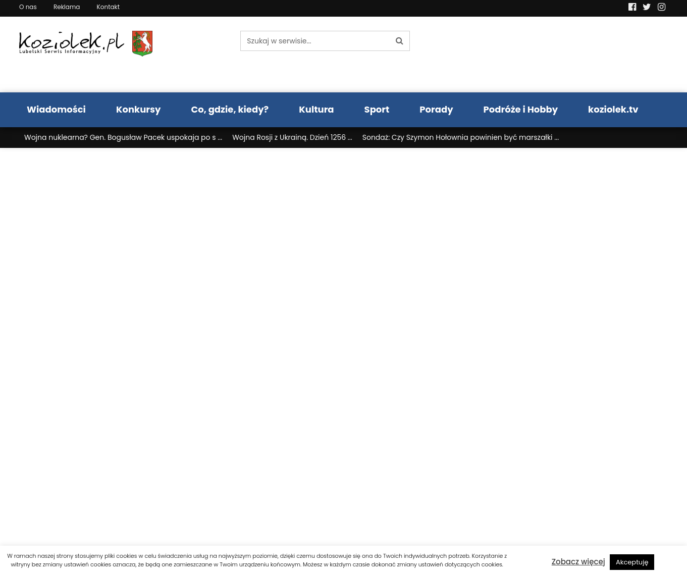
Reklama (67, 7)
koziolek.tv (613, 109)
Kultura (316, 109)
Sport (377, 109)
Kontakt (108, 7)
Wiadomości (56, 109)
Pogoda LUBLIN (592, 54)
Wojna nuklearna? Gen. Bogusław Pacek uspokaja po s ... (123, 137)
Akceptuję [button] (632, 562)
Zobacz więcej (578, 561)
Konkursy (138, 109)
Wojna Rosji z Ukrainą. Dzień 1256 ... (292, 137)
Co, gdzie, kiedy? (230, 109)
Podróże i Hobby (521, 109)
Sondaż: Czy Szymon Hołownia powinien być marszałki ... (460, 137)
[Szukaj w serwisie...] (315, 41)
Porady (436, 109)
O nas (28, 7)
